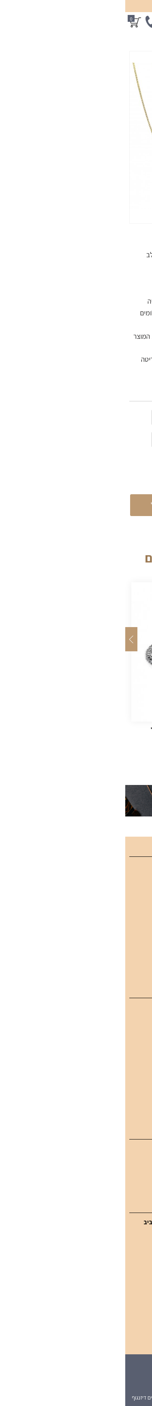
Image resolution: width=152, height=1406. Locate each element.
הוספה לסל (43, 505)
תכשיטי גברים (130, 1091)
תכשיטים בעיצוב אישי (121, 1078)
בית (143, 868)
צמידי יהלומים (130, 1037)
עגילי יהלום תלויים (126, 1164)
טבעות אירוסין (130, 1105)
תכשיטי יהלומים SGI (122, 1009)
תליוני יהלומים (131, 1023)
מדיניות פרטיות (129, 964)
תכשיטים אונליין (128, 895)
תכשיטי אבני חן (129, 1064)
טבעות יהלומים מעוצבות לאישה (108, 1051)
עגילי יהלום (134, 1151)
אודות (140, 923)
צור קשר (137, 936)
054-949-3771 (110, 1256)
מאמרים (137, 909)
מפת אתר (135, 950)
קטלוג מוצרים (130, 882)
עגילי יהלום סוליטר (125, 1178)
